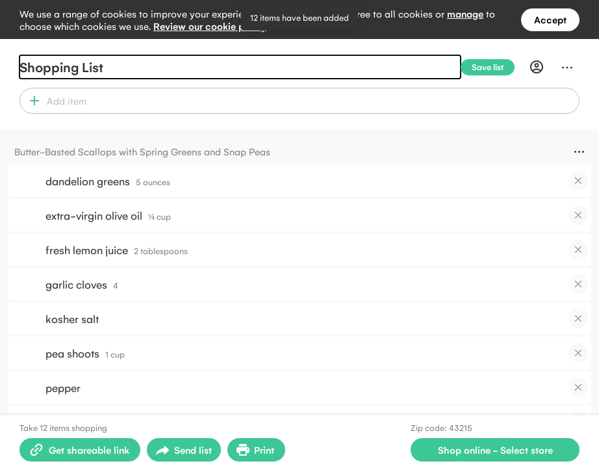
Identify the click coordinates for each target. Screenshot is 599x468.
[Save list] (493, 67)
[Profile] (536, 67)
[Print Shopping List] (256, 450)
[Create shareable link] (79, 450)
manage (465, 13)
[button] (31, 100)
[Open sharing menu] (184, 450)
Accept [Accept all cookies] (550, 19)
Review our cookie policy (209, 26)
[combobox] (311, 101)
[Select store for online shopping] (495, 450)
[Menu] (567, 67)
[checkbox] (578, 180)
